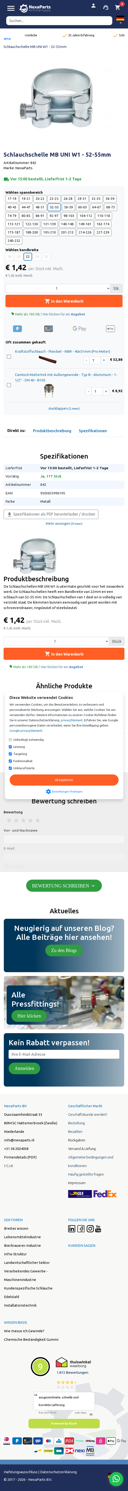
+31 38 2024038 (16, 1149)
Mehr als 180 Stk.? (48, 314)
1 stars (9, 820)
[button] (120, 20)
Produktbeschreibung (52, 431)
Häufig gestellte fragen (86, 1174)
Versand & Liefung (82, 1149)
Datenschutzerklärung (58, 1472)
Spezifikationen (93, 431)
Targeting (20, 753)
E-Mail (9, 848)
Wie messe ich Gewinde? (24, 1331)
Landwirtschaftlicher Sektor (27, 1263)
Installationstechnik (20, 1305)
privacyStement (72, 720)
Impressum (76, 1183)
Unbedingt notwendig (28, 739)
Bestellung (76, 1123)
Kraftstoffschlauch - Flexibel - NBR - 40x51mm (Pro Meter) (62, 351)
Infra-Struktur (15, 1254)
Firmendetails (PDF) (20, 1157)
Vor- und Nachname (21, 830)
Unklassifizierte (24, 768)
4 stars (30, 820)
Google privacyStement (25, 730)
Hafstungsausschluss (21, 1472)
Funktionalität (23, 761)
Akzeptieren (64, 780)
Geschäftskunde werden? (87, 1114)
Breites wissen (16, 1228)
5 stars (38, 820)
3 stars (23, 820)
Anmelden (24, 1068)
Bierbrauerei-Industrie (22, 1245)
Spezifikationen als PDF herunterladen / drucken (51, 514)
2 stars (16, 820)
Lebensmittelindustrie (22, 1237)
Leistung (19, 746)
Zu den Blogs (64, 950)
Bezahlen (75, 1132)
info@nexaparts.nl (19, 1140)
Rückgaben (76, 1140)
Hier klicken (29, 1015)
